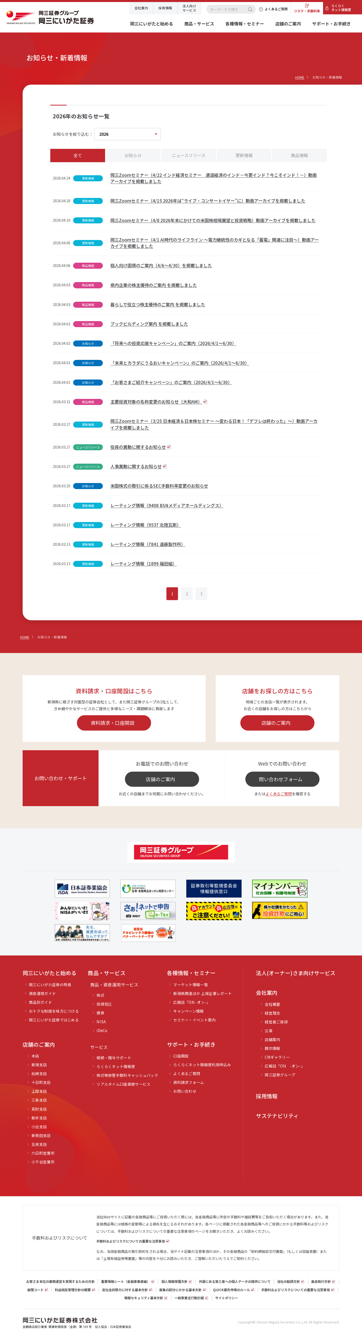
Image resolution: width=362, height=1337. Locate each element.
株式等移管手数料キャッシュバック (127, 1075)
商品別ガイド (40, 1002)
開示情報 (272, 1048)
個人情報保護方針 (174, 1281)
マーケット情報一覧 (190, 984)
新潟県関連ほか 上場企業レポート (202, 993)
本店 (35, 1055)
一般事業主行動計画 (189, 1297)
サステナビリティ (277, 1115)
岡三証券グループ (280, 1074)
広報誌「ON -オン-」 (191, 1002)
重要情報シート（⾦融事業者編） (125, 1281)
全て (77, 155)
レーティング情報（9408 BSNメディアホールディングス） (166, 505)
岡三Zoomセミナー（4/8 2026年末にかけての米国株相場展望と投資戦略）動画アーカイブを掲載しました (212, 220)
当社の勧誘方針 (288, 1281)
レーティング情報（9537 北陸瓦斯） (145, 525)
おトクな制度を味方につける (54, 1011)
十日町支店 (41, 1082)
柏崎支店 (39, 1073)
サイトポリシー (226, 1297)
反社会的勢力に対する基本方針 (125, 1289)
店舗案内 (272, 1039)
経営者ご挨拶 (276, 1021)
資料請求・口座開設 (112, 722)
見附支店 (39, 1109)
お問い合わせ (184, 1091)
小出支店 (39, 1126)
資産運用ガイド (42, 993)
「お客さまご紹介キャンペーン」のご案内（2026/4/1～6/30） (171, 382)
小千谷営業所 (43, 1161)
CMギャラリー (277, 1057)
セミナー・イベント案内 (194, 1019)
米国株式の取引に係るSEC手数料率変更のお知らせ (159, 486)
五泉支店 (39, 1144)
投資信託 (104, 1004)
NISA (101, 1021)
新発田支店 (41, 1135)
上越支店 (39, 1091)
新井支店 (39, 1117)
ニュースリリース (188, 155)
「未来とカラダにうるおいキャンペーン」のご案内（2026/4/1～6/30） (179, 363)
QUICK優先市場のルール (231, 1289)
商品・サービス (199, 23)
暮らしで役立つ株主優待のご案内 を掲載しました (157, 304)
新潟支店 (39, 1064)
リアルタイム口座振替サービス (123, 1084)
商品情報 (299, 155)
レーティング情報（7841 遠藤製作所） (147, 544)
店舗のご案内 (288, 23)
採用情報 (165, 8)
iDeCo (102, 1030)
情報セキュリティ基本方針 (143, 1297)
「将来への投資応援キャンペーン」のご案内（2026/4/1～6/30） (173, 343)
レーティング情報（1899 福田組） (143, 563)
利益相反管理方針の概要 (73, 1289)
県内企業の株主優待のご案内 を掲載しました (153, 285)
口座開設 (181, 1055)
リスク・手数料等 (307, 11)
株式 (100, 995)
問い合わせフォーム (280, 779)
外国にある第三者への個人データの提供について (235, 1281)
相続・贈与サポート (114, 1057)
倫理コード (35, 1289)
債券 (100, 1012)
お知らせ (133, 155)
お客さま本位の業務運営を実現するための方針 (60, 1281)
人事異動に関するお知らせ (136, 466)
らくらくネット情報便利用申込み (202, 1064)
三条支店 (39, 1100)
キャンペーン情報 (188, 1011)
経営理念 (272, 1013)
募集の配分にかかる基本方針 (180, 1289)
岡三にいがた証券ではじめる (54, 1019)
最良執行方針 (321, 1281)
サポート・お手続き (331, 23)
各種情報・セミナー (244, 23)
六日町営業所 (43, 1153)
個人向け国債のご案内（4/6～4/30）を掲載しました (161, 265)
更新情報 (244, 155)
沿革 (269, 1030)
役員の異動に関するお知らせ (138, 447)
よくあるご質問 (278, 793)
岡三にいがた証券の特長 (50, 984)
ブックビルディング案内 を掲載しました (149, 324)
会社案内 (141, 8)
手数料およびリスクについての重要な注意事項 (130, 1241)
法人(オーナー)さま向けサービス (296, 973)
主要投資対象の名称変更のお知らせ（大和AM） (156, 401)
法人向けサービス (189, 8)
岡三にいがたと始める (151, 23)
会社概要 (272, 1004)
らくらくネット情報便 (341, 7)
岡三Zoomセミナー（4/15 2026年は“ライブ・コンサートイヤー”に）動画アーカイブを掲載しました (207, 200)
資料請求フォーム (188, 1082)
